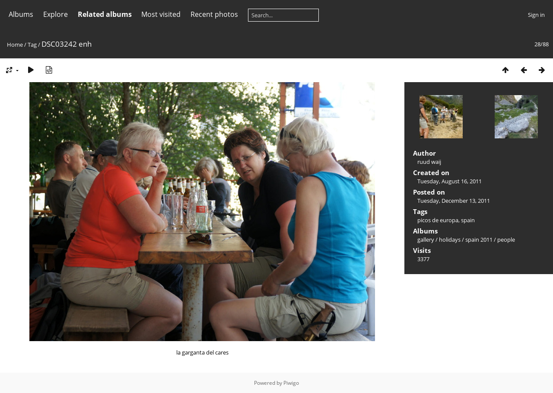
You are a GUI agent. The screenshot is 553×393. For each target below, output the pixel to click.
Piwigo (291, 383)
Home (15, 44)
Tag (32, 44)
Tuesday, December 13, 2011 (453, 200)
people (506, 239)
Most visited (161, 14)
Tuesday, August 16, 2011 (449, 181)
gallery (425, 239)
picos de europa (437, 220)
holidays (450, 239)
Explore (55, 14)
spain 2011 (479, 239)
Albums (21, 14)
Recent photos (214, 14)
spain (468, 220)
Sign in (536, 15)
